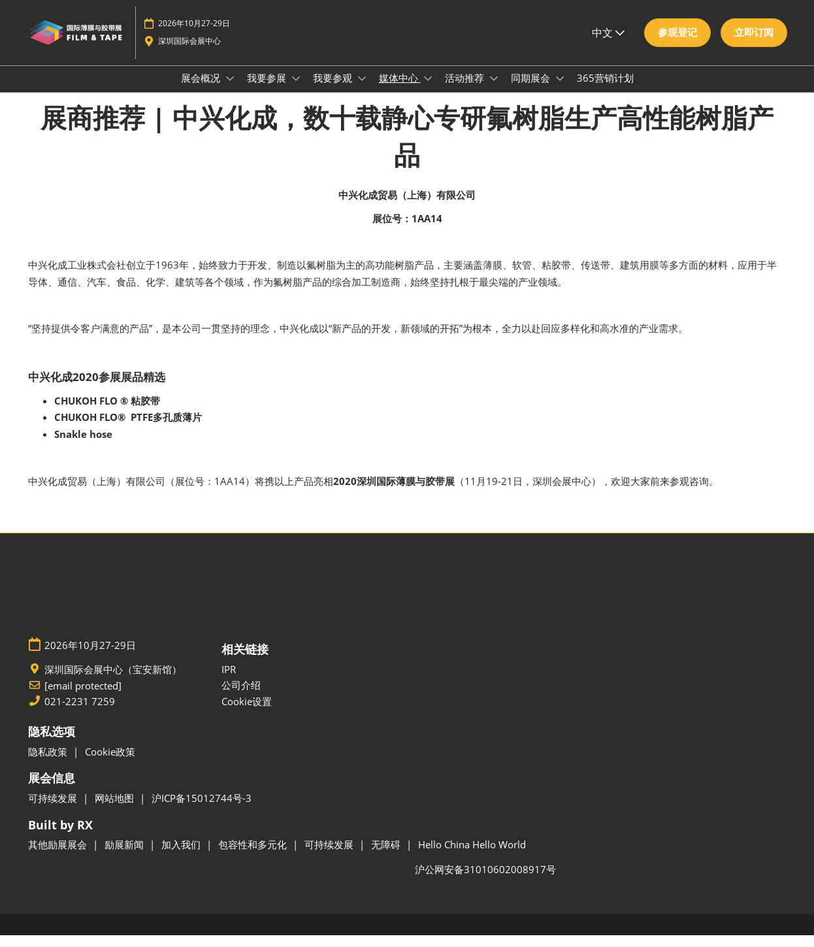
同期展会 (532, 90)
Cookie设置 (246, 713)
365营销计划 (605, 90)
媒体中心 (400, 90)
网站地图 (116, 809)
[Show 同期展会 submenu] (560, 90)
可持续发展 (54, 809)
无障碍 (387, 856)
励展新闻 (125, 856)
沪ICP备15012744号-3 (202, 809)
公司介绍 (241, 696)
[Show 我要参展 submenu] (296, 90)
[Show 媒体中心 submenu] (428, 90)
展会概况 (202, 90)
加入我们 (182, 856)
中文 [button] (608, 45)
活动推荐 (466, 90)
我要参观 (334, 90)
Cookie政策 (110, 763)
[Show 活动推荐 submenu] (494, 90)
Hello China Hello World (472, 856)
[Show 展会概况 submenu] (230, 90)
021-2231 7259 (79, 713)
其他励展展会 (59, 856)
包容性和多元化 (253, 856)
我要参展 (268, 90)
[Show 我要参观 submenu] (362, 90)
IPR (228, 681)
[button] (677, 45)
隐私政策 (49, 763)
